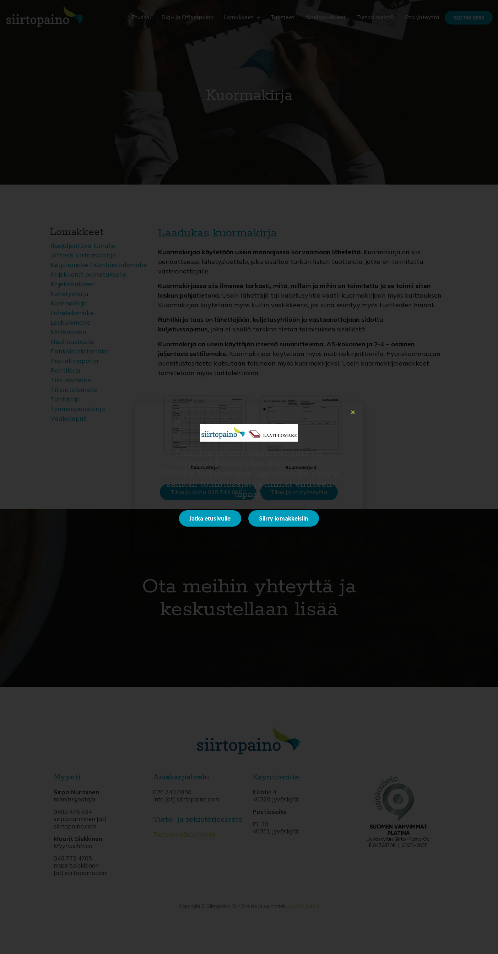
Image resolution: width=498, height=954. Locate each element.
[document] (249, 477)
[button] (353, 412)
